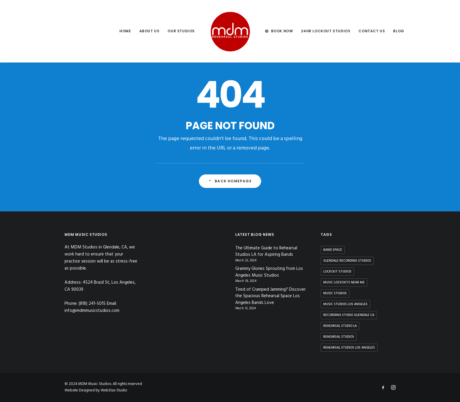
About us (149, 30)
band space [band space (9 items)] (332, 250)
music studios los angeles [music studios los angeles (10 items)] (345, 304)
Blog (398, 30)
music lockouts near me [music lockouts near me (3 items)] (344, 282)
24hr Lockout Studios (325, 30)
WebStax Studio (114, 390)
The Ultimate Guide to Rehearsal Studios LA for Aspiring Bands (266, 251)
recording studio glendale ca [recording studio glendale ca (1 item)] (348, 315)
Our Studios (181, 30)
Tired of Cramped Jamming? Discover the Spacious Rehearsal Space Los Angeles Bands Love (270, 296)
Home (125, 30)
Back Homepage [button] (230, 181)
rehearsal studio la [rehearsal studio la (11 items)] (340, 326)
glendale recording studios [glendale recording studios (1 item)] (347, 260)
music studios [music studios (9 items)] (335, 293)
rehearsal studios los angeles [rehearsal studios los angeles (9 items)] (349, 347)
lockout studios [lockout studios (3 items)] (337, 271)
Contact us (371, 30)
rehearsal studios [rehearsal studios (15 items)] (338, 336)
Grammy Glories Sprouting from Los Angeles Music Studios (269, 272)
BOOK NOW (282, 30)
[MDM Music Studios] (230, 31)
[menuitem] (125, 31)
